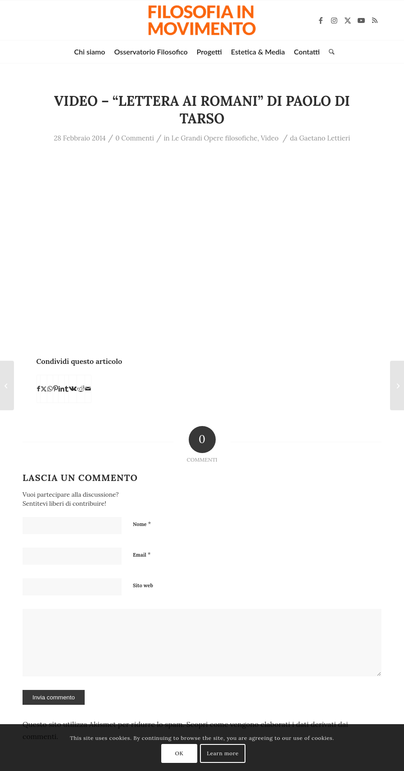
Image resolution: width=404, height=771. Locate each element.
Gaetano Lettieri (324, 138)
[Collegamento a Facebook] (320, 20)
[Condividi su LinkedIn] (61, 389)
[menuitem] (89, 52)
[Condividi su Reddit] (81, 389)
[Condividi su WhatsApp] (50, 389)
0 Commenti (134, 138)
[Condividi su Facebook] (38, 389)
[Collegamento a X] (347, 20)
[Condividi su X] (44, 389)
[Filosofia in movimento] (202, 20)
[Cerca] (329, 52)
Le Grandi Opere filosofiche (215, 138)
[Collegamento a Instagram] (334, 20)
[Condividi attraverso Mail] (88, 389)
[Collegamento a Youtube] (361, 20)
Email (141, 554)
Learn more (223, 753)
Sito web (143, 585)
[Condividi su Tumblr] (66, 389)
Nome (142, 524)
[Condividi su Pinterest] (55, 389)
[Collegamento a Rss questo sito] (374, 20)
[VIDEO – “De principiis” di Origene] (397, 385)
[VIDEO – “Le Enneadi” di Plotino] (7, 385)
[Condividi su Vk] (73, 389)
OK (179, 753)
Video (269, 138)
